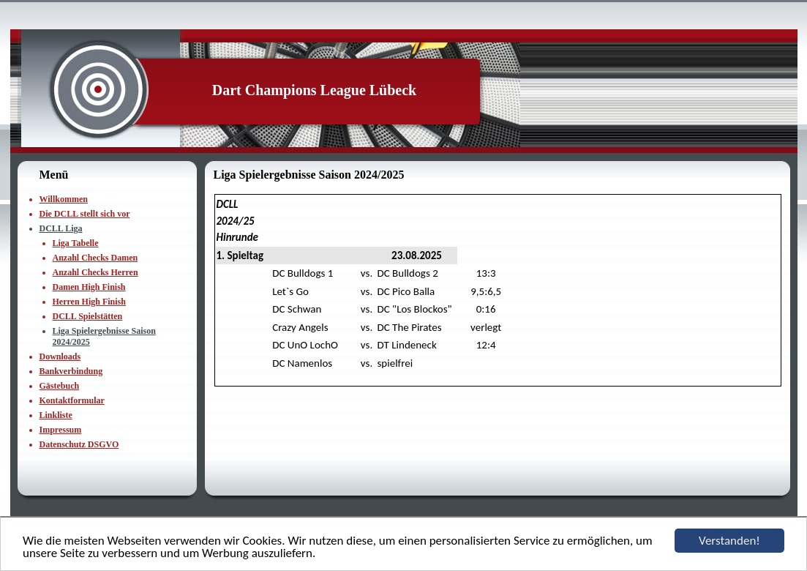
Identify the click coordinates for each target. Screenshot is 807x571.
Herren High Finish (89, 301)
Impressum (61, 430)
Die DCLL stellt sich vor (85, 214)
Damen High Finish (89, 287)
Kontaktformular (72, 400)
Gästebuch (60, 386)
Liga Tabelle (76, 243)
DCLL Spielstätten (88, 316)
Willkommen (64, 199)
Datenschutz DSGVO (79, 444)
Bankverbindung (71, 371)
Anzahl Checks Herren (95, 272)
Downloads (60, 356)
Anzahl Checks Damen (95, 258)
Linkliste (56, 415)
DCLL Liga (61, 228)
